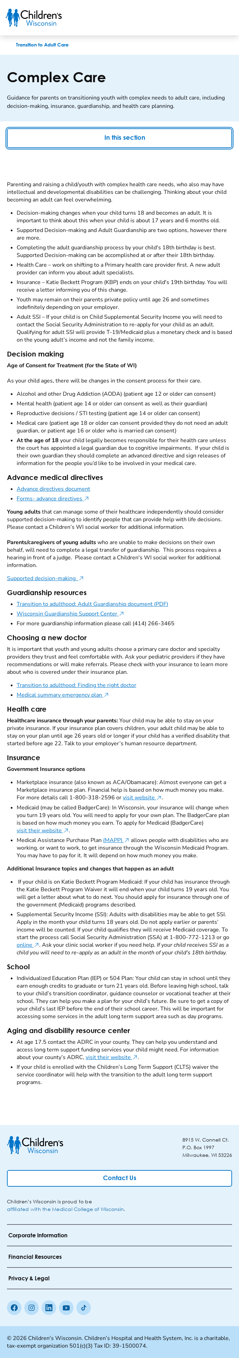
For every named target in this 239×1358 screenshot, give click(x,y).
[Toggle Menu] (225, 17)
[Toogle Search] (207, 17)
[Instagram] (31, 1307)
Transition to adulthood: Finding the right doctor (76, 685)
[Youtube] (66, 1307)
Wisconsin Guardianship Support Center (70, 614)
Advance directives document (53, 489)
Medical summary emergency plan (63, 695)
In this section (119, 138)
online (28, 945)
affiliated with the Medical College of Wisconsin (65, 1209)
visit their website (43, 830)
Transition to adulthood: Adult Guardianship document (92, 604)
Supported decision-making (45, 578)
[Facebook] (14, 1307)
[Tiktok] (83, 1307)
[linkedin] (49, 1307)
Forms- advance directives (53, 498)
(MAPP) (116, 840)
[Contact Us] (119, 1178)
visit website (142, 797)
